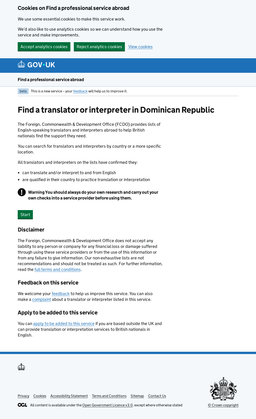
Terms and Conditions (109, 396)
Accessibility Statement (69, 396)
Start (25, 214)
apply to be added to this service (64, 323)
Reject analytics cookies (99, 46)
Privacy (23, 396)
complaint (41, 299)
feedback (80, 91)
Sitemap (137, 396)
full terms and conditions (58, 269)
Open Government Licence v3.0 (107, 405)
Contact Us (157, 396)
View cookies (140, 46)
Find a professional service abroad (51, 79)
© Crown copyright (223, 405)
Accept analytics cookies (44, 46)
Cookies (39, 396)
